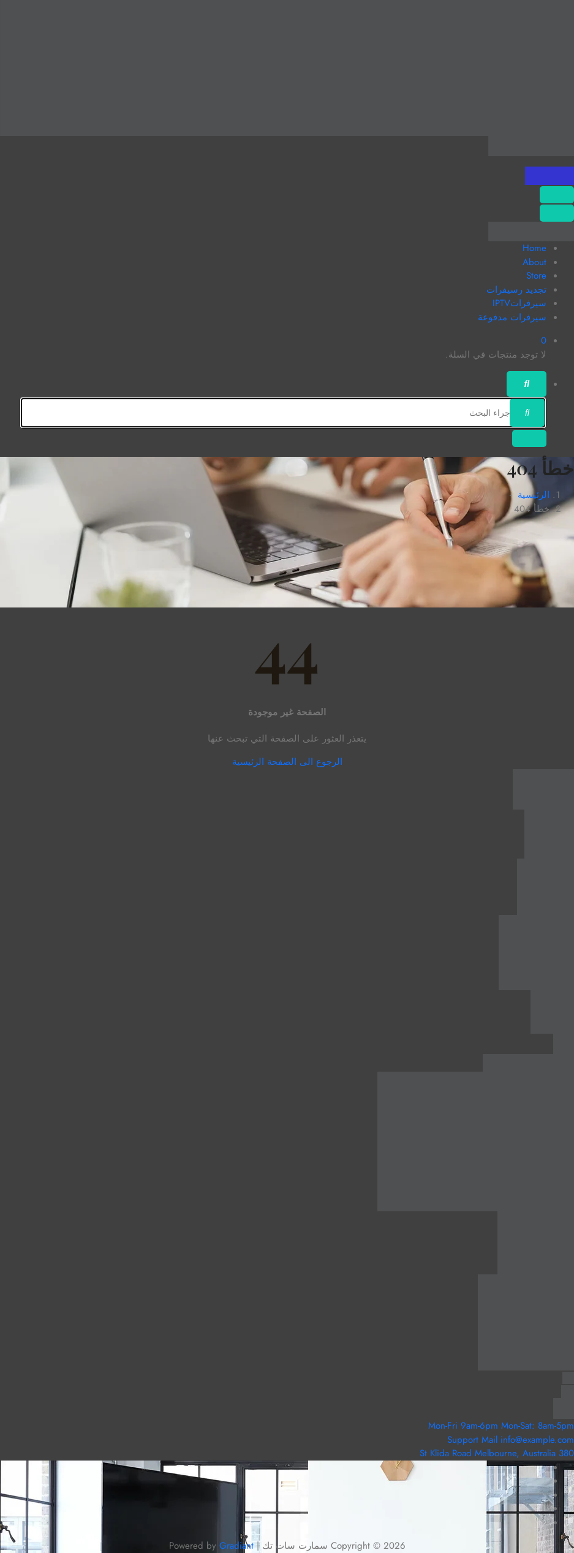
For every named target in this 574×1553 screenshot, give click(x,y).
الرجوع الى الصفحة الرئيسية (287, 762)
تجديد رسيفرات (516, 289)
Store (536, 275)
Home (534, 248)
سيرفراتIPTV (519, 303)
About (534, 262)
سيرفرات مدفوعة (512, 317)
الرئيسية (533, 495)
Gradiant (236, 1545)
